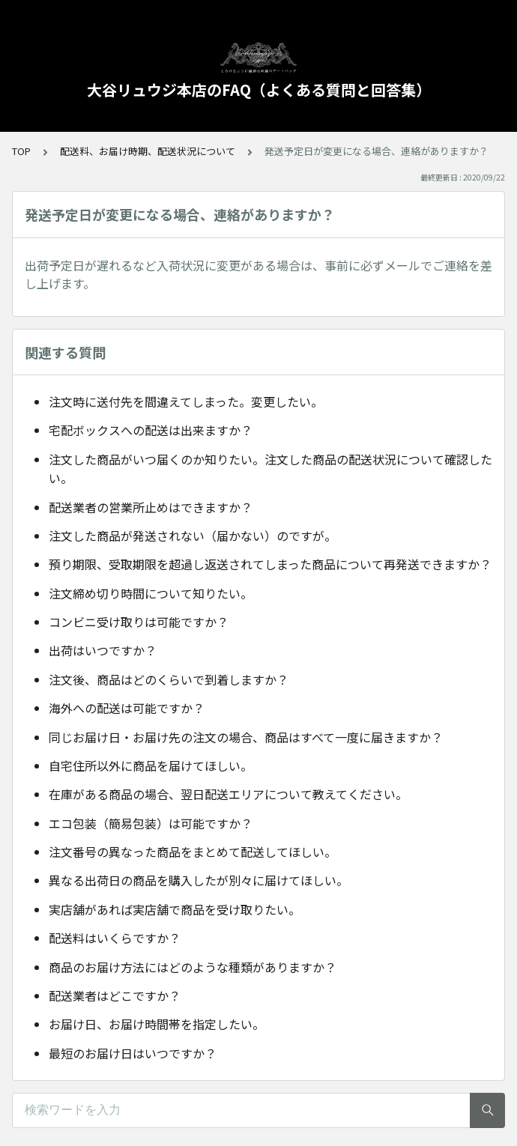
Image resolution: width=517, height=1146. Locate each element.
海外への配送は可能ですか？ (127, 708)
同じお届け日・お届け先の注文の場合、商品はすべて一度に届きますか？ (246, 737)
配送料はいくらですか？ (115, 938)
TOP (21, 151)
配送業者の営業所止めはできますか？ (151, 507)
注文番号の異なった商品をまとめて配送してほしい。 (192, 852)
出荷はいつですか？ (103, 650)
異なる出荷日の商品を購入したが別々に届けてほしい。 (198, 880)
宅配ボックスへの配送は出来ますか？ (151, 430)
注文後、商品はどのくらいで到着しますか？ (168, 679)
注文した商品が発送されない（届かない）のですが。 (192, 536)
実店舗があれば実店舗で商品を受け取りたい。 (174, 909)
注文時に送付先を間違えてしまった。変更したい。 (186, 401)
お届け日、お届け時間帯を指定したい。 (156, 1024)
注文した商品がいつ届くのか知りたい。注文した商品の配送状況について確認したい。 (270, 469)
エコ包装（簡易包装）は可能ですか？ (151, 823)
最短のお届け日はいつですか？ (133, 1053)
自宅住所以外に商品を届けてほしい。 (151, 765)
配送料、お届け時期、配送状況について (147, 151)
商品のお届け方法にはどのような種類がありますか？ (192, 967)
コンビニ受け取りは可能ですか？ (139, 622)
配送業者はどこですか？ (115, 995)
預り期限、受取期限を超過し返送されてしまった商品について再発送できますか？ (270, 564)
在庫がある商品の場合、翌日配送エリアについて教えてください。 (228, 794)
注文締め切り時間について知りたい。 (151, 593)
